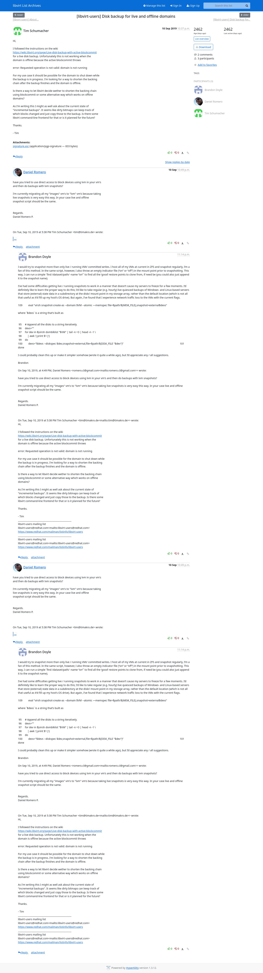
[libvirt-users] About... (26, 19)
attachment (33, 246)
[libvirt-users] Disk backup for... (231, 19)
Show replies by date (177, 162)
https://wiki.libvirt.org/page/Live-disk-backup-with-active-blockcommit (55, 52)
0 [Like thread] (170, 152)
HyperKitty (132, 968)
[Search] (247, 6)
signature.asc (21, 146)
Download (203, 47)
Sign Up (193, 5)
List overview (202, 38)
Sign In (176, 5)
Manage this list (154, 5)
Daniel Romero (34, 172)
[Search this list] (223, 6)
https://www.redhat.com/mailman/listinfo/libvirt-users (50, 531)
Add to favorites (205, 65)
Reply (18, 156)
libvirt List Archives (27, 5)
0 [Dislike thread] (177, 152)
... (15, 239)
